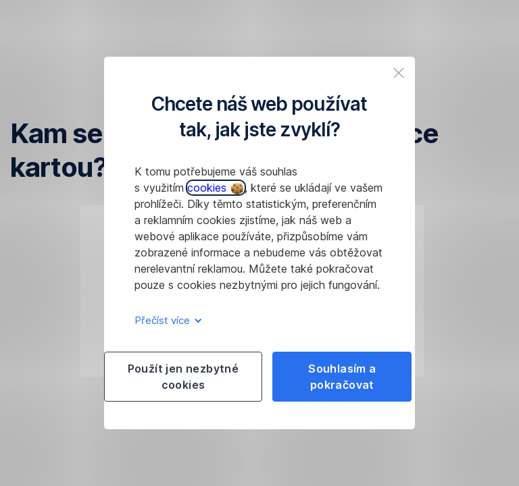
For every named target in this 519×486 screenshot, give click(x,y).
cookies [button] (215, 187)
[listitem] (398, 73)
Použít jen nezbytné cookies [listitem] (183, 377)
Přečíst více (165, 320)
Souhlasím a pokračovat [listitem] (342, 377)
